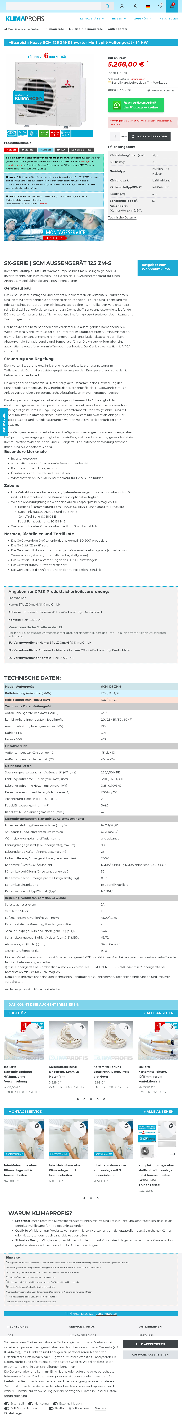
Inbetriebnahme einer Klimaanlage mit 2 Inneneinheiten (65, 1167)
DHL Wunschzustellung (27, 1408)
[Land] (148, 6)
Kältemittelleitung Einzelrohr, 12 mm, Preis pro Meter (111, 1069)
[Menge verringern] (125, 136)
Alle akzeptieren (150, 1344)
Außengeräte (117, 29)
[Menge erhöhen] (122, 136)
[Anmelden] (122, 6)
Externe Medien (70, 1403)
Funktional (82, 1408)
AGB (10, 1331)
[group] (158, 1136)
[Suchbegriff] (53, 6)
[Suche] (107, 6)
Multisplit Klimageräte (85, 29)
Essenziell (17, 1403)
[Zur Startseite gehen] (22, 29)
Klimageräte (90, 18)
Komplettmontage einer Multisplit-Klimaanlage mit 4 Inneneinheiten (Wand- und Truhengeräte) (156, 1172)
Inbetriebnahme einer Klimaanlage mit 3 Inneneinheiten (110, 1167)
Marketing (41, 1403)
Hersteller (169, 18)
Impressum (99, 1386)
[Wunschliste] (160, 6)
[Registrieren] (135, 6)
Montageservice (83, 1331)
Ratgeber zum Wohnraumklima (156, 265)
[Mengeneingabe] (115, 136)
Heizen (117, 18)
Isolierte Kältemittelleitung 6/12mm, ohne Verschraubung (18, 1072)
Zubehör (141, 18)
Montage (84, 159)
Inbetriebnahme (14, 163)
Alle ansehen (159, 1011)
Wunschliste (160, 90)
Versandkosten (137, 79)
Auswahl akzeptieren (150, 1354)
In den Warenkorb (149, 136)
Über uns (146, 1331)
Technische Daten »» (122, 217)
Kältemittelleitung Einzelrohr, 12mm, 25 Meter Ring (64, 1069)
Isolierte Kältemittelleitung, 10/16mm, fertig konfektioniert (152, 1072)
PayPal (60, 1408)
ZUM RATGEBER (3, 422)
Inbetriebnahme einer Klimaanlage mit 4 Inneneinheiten (20, 1167)
